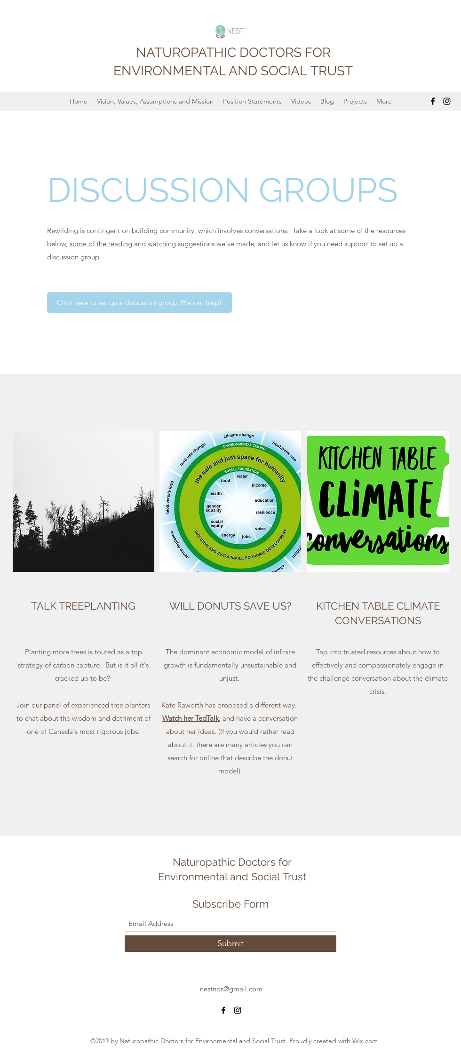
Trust (294, 876)
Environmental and (204, 876)
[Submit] (230, 943)
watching (162, 243)
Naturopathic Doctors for (232, 862)
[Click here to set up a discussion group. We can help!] (139, 302)
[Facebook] (432, 101)
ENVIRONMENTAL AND (187, 71)
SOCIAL (285, 71)
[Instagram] (447, 101)
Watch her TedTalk (190, 718)
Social (267, 876)
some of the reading (100, 243)
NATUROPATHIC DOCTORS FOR (233, 52)
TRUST (331, 71)
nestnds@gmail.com (231, 988)
